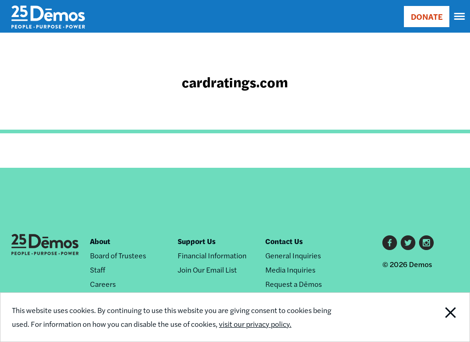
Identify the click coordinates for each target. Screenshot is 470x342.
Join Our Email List (207, 269)
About (100, 241)
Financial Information (212, 255)
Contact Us (284, 241)
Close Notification (425, 317)
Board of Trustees (118, 255)
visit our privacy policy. (255, 324)
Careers (103, 284)
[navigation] (460, 16)
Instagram (426, 242)
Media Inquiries (290, 269)
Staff (97, 269)
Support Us (197, 241)
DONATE (426, 16)
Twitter (408, 242)
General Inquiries (293, 255)
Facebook (389, 242)
